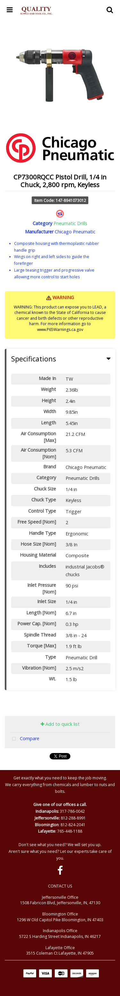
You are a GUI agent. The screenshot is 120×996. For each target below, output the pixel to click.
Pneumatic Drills (70, 223)
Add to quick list (60, 724)
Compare (24, 739)
